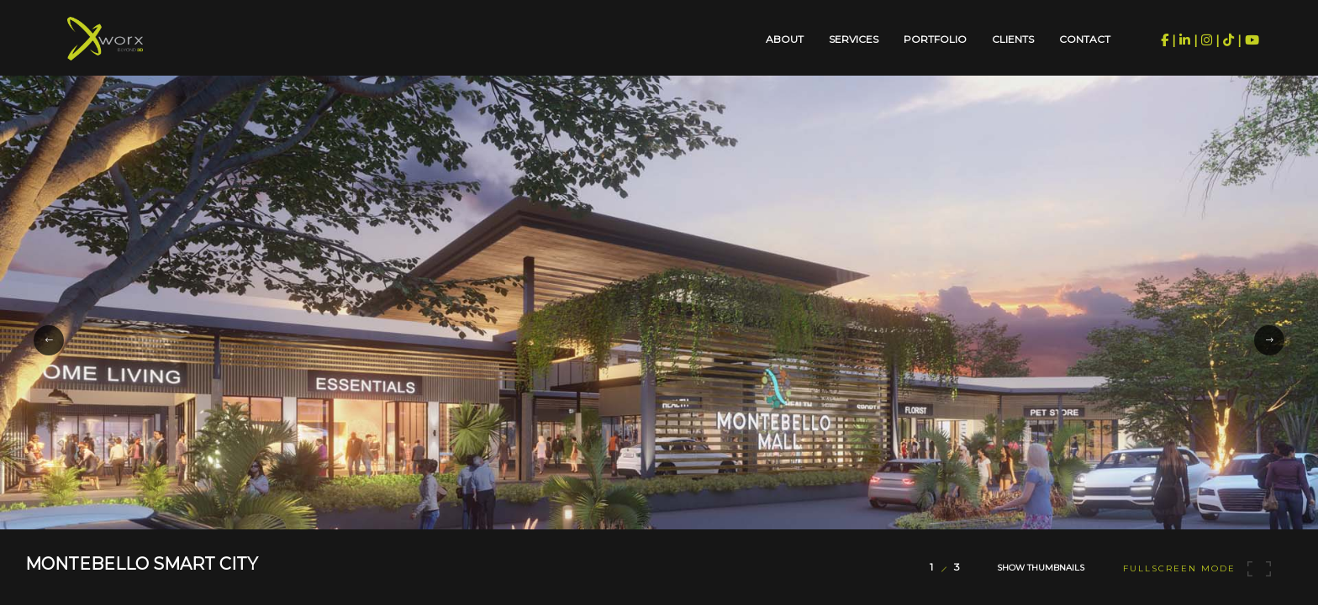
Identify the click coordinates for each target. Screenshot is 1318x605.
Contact (1084, 39)
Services (853, 39)
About (785, 39)
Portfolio (935, 39)
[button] (49, 340)
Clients (1013, 39)
